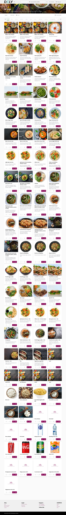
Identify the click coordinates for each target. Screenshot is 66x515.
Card (17, 15)
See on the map (58, 15)
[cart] (58, 2)
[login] (51, 2)
